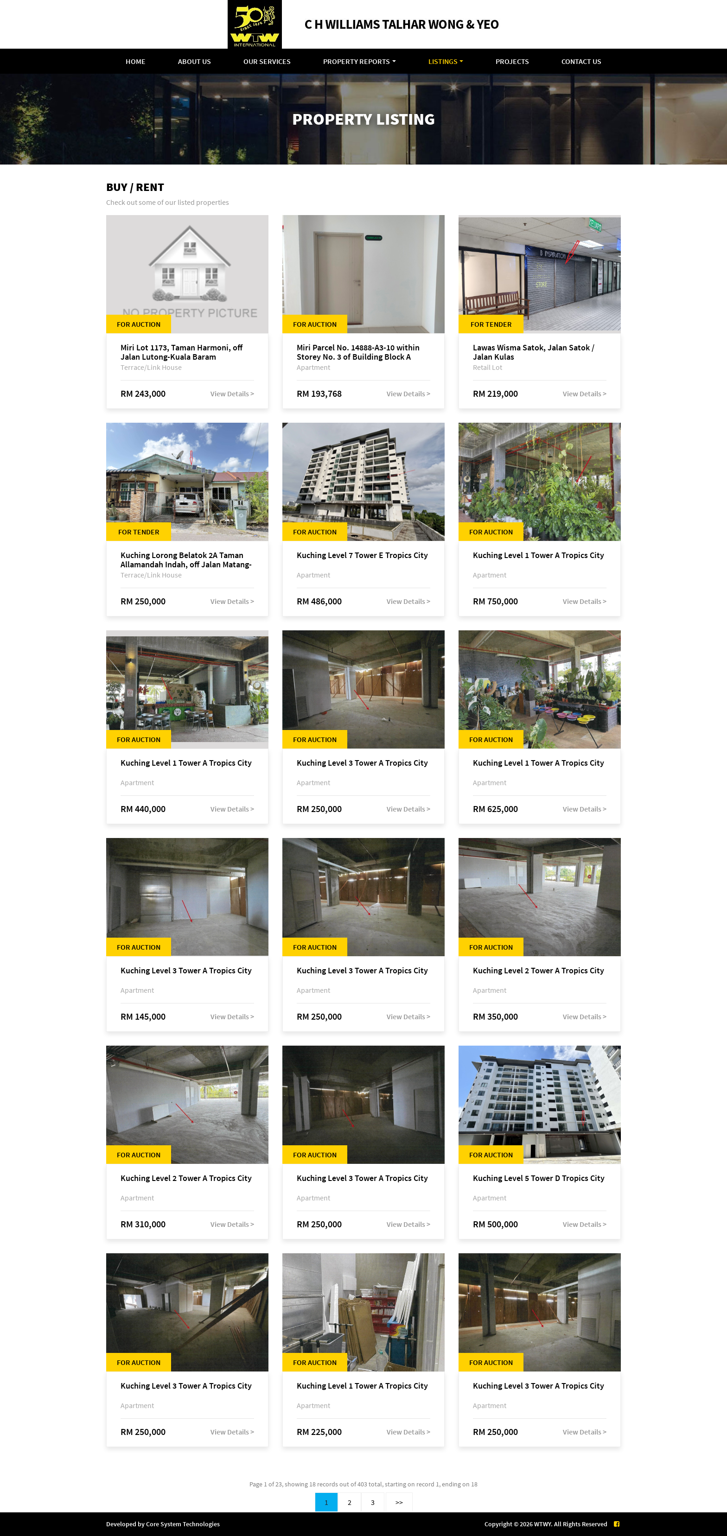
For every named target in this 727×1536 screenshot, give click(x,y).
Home (136, 61)
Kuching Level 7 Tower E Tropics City (362, 555)
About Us (194, 61)
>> (399, 1502)
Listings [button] (443, 61)
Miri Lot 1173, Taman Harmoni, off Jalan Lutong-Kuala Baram (181, 352)
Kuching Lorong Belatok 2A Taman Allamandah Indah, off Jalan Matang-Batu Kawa (186, 560)
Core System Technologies (183, 1524)
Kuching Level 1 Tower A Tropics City (538, 555)
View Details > (232, 393)
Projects (512, 61)
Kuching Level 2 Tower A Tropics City (538, 971)
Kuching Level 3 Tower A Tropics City (362, 763)
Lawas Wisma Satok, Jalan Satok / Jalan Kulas (533, 352)
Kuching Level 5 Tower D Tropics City (539, 1178)
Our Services (267, 61)
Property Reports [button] (356, 61)
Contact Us (581, 61)
